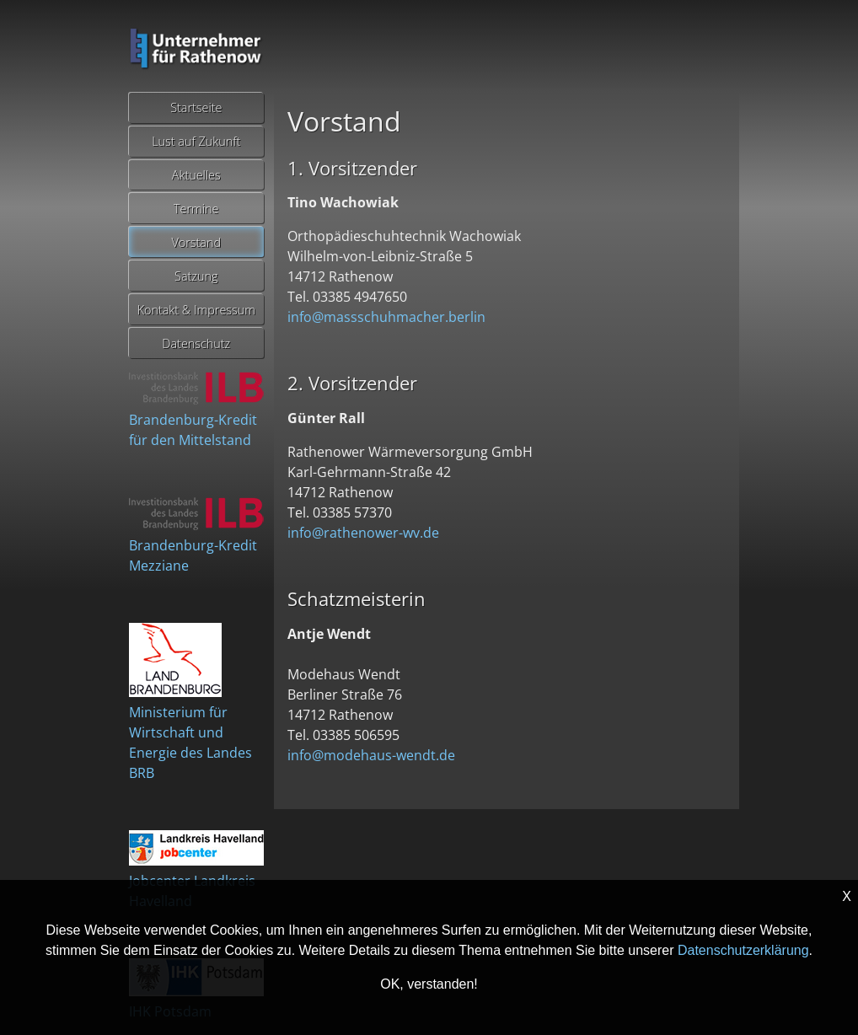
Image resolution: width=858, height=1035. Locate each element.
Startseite (196, 107)
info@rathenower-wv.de (363, 532)
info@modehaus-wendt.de (371, 755)
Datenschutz (196, 343)
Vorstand (197, 242)
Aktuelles (196, 175)
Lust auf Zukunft (196, 141)
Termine (196, 209)
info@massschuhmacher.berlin (386, 317)
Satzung (195, 276)
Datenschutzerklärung (743, 950)
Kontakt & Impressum (196, 310)
